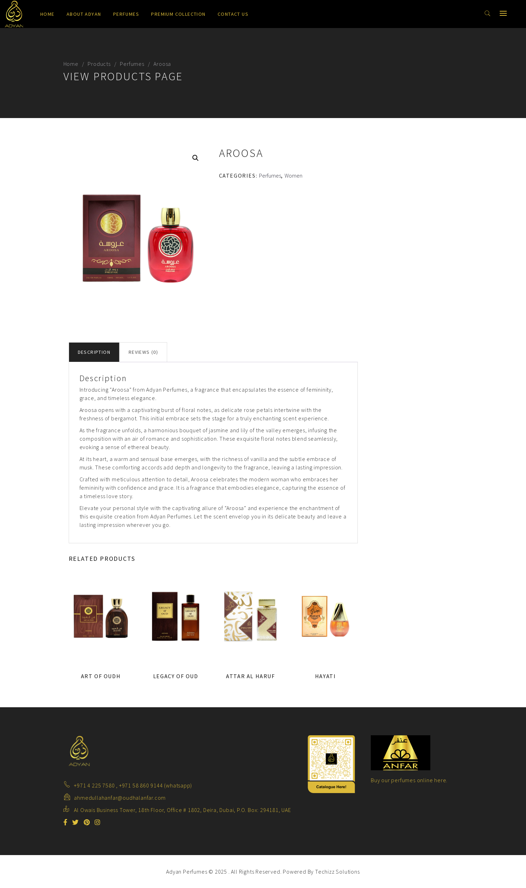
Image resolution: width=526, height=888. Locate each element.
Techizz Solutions (337, 871)
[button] (195, 158)
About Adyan (84, 14)
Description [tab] (94, 352)
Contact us (233, 14)
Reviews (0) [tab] (143, 352)
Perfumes (126, 14)
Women (293, 175)
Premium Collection (178, 14)
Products (99, 63)
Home (47, 14)
